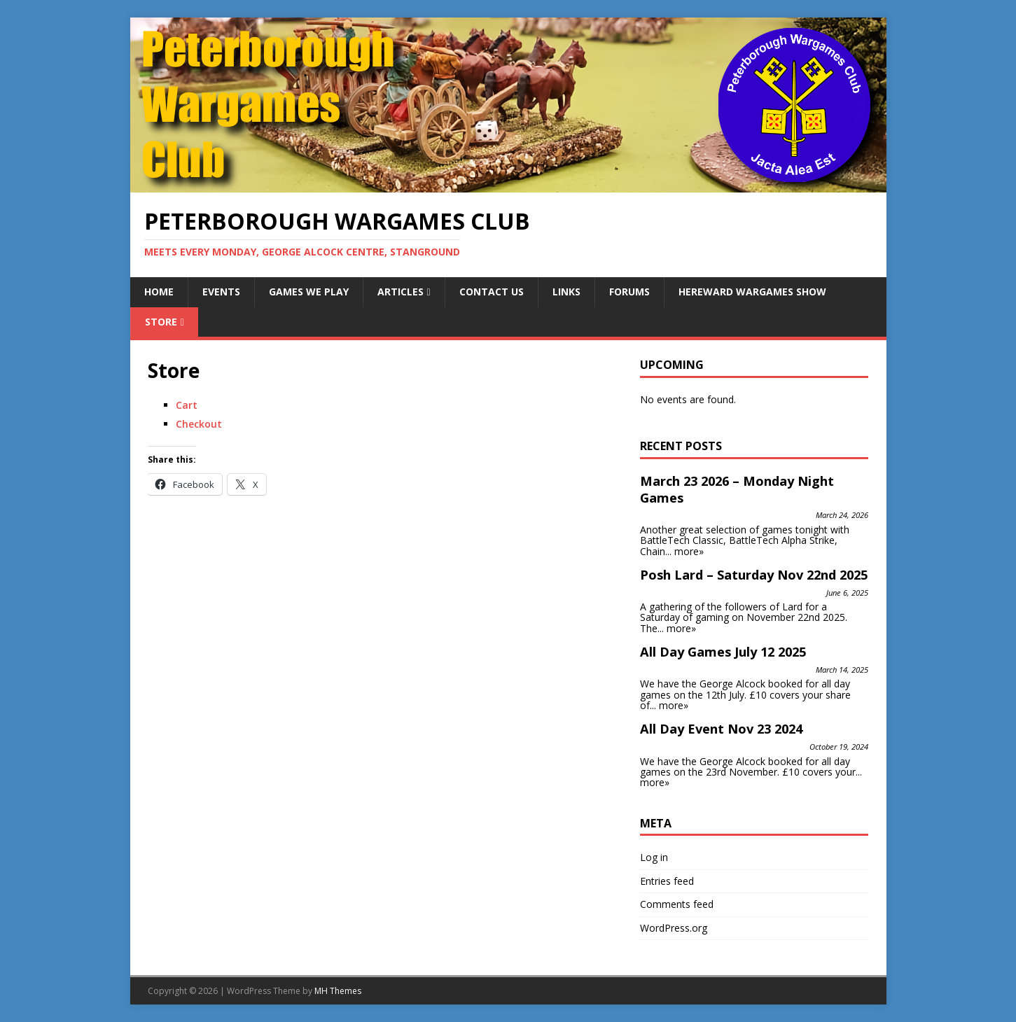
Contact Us (491, 291)
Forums (629, 291)
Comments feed (677, 904)
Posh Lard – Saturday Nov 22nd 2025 (754, 574)
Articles (400, 291)
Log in (654, 857)
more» (689, 551)
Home (159, 291)
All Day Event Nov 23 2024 (721, 728)
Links (566, 291)
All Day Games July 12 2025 (723, 651)
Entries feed (667, 881)
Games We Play (309, 291)
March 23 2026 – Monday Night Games (737, 489)
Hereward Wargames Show (752, 291)
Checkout (199, 423)
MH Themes (337, 991)
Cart (186, 405)
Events (221, 291)
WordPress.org (673, 927)
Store (161, 321)
